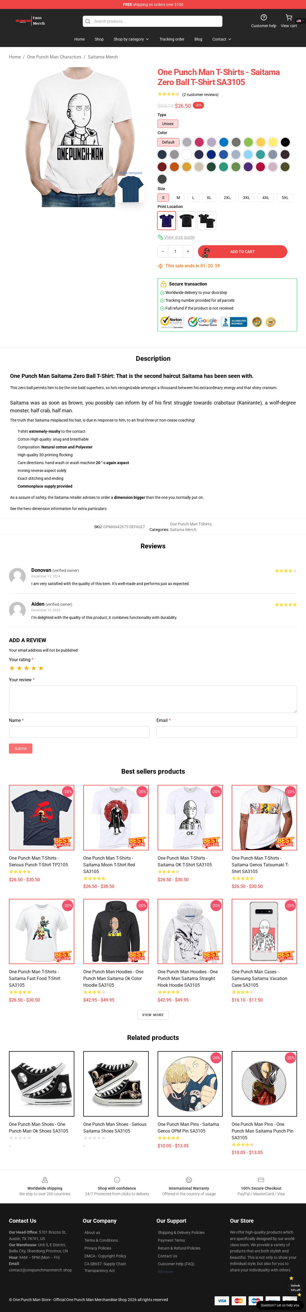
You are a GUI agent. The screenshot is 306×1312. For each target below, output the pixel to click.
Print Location (170, 206)
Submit (21, 748)
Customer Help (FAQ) (176, 1264)
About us (92, 1232)
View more (153, 1015)
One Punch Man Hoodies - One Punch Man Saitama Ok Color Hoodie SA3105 (113, 978)
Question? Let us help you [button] (280, 1305)
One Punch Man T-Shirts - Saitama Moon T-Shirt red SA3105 (109, 864)
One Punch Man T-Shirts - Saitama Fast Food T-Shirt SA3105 (34, 978)
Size (161, 188)
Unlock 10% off (295, 1288)
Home (15, 57)
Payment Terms (171, 1240)
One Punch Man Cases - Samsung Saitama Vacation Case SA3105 (259, 978)
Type (162, 115)
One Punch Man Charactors (54, 57)
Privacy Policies (97, 1248)
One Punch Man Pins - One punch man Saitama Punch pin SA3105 (262, 1131)
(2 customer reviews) (200, 94)
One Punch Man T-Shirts (190, 524)
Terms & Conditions (101, 1240)
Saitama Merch (103, 57)
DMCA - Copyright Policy (105, 1256)
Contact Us (167, 1256)
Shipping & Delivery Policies (181, 1232)
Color (162, 132)
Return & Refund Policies (179, 1248)
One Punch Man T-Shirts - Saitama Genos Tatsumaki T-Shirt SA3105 (260, 864)
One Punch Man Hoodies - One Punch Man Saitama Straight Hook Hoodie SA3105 (188, 978)
